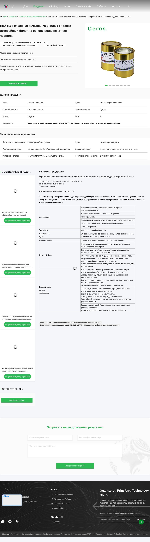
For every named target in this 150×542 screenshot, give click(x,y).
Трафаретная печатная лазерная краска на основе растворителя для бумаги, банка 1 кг (16, 267)
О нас (67, 6)
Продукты (38, 6)
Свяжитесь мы (83, 6)
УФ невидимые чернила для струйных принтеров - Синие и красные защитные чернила (17, 371)
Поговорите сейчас (19, 83)
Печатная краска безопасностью (32, 17)
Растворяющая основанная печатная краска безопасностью (75, 322)
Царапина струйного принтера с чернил (101, 325)
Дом (26, 6)
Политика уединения (10, 534)
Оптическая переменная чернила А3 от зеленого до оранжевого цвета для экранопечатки (17, 319)
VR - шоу (53, 6)
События (101, 6)
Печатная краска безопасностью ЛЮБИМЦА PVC (61, 325)
